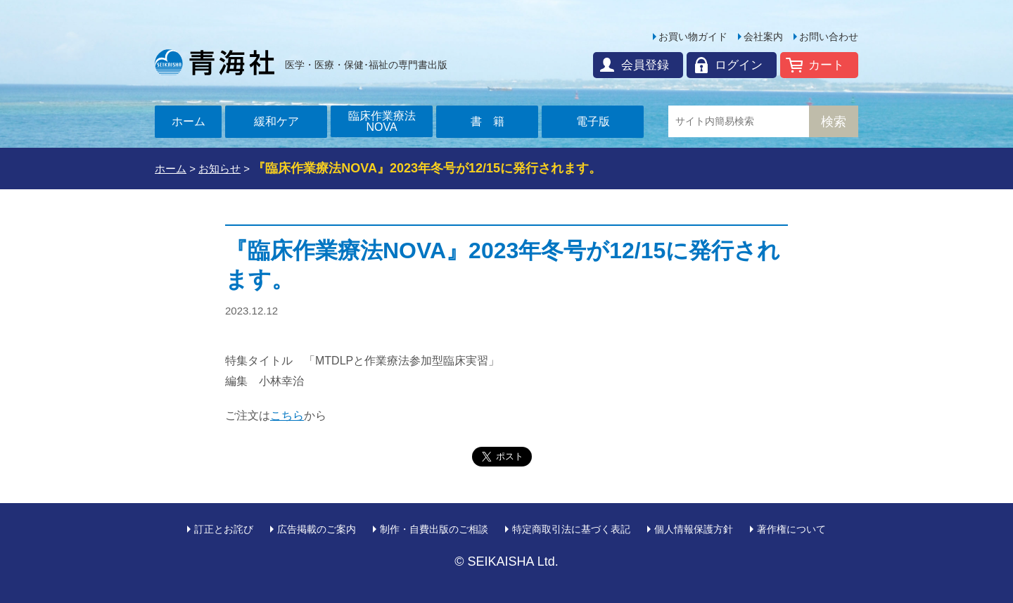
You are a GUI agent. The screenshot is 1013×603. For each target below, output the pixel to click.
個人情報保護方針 (693, 529)
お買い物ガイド (692, 37)
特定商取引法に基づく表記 (571, 529)
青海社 (214, 62)
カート (826, 65)
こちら (287, 415)
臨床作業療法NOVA (382, 121)
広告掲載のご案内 (316, 529)
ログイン (739, 65)
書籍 (493, 121)
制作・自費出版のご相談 (434, 529)
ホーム (188, 121)
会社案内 (763, 37)
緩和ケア (276, 121)
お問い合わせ (828, 37)
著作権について (791, 529)
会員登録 (645, 65)
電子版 (593, 121)
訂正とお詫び (223, 529)
